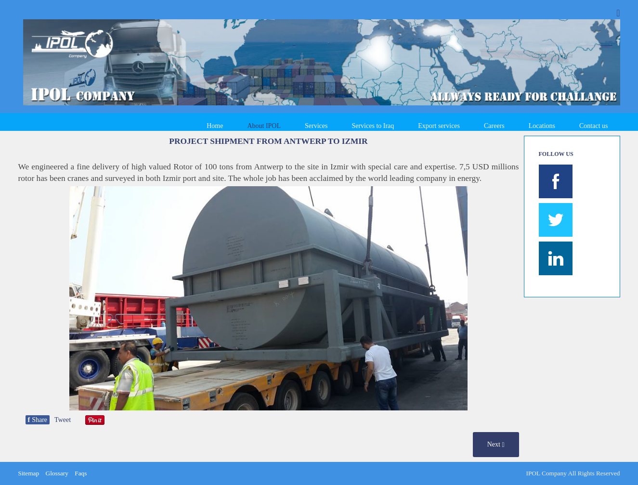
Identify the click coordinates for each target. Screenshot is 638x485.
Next (496, 444)
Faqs (81, 473)
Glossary (57, 473)
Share (38, 419)
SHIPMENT (232, 141)
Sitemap (28, 473)
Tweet (62, 419)
